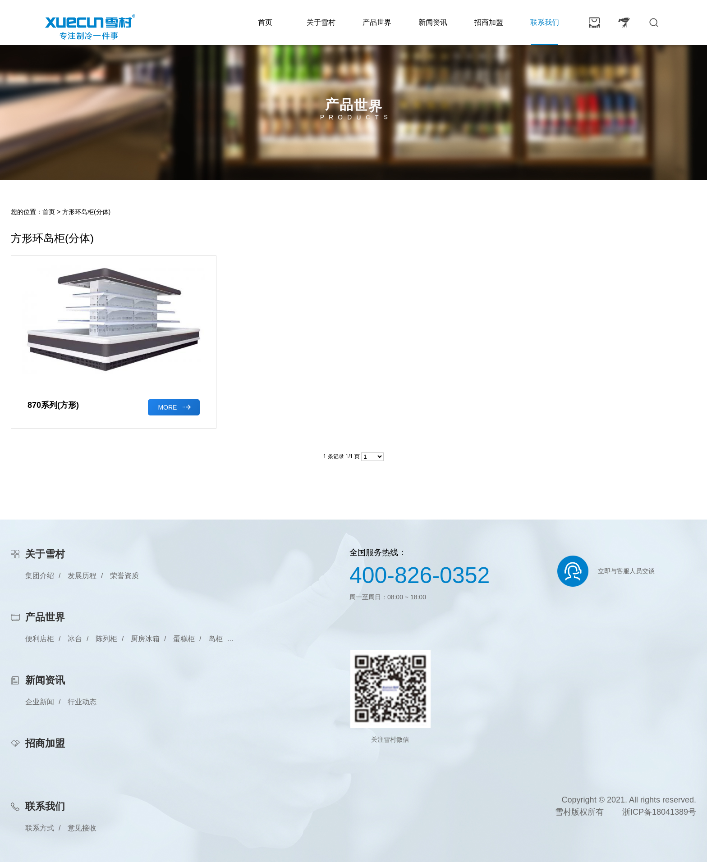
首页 (265, 22)
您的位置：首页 (33, 211)
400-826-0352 (419, 575)
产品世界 (377, 22)
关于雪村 (321, 22)
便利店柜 (39, 639)
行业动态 (82, 702)
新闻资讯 (432, 22)
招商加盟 (488, 22)
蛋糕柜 (184, 639)
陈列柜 (106, 639)
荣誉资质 (124, 575)
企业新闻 (39, 702)
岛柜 (215, 639)
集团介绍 (39, 575)
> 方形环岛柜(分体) (83, 211)
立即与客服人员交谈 (626, 571)
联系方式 (39, 828)
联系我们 (544, 22)
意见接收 (82, 828)
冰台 (75, 639)
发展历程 (82, 575)
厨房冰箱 (145, 639)
